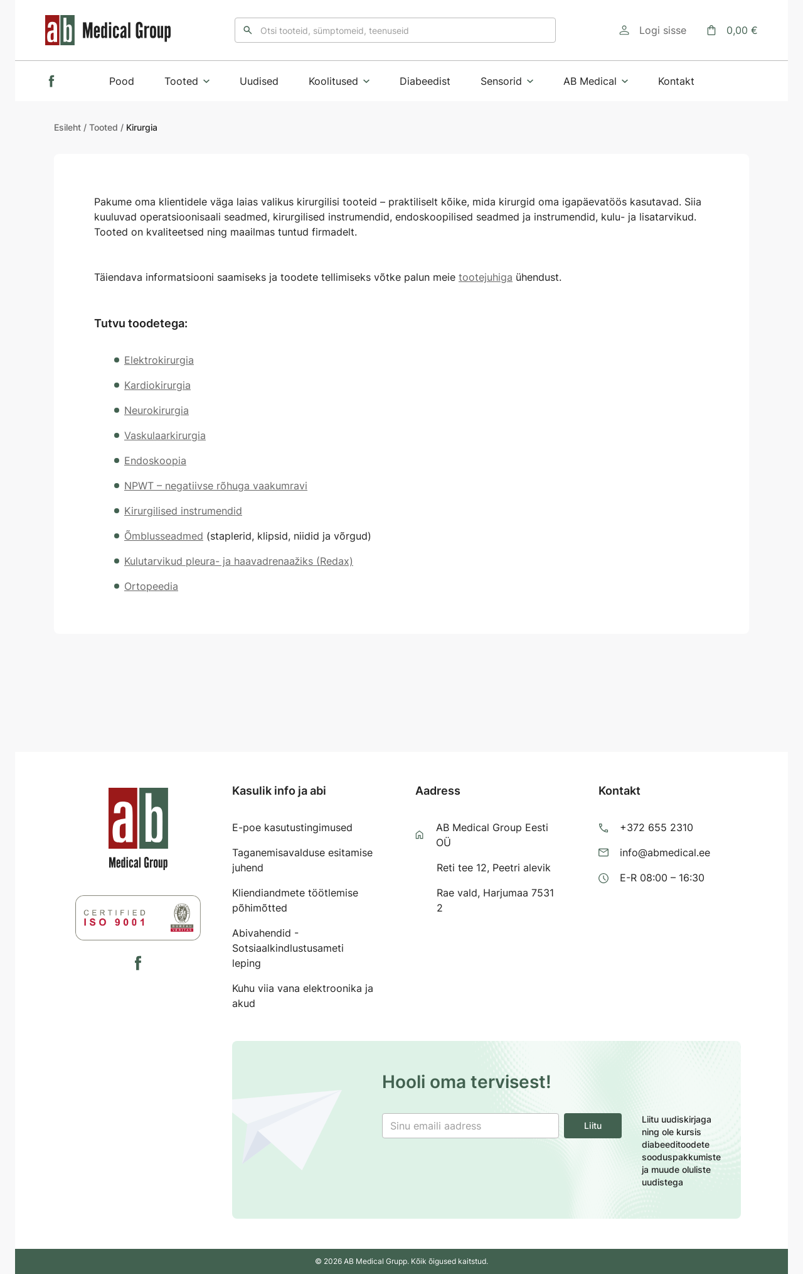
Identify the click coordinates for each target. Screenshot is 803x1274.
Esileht (67, 127)
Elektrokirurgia (159, 360)
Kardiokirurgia (157, 385)
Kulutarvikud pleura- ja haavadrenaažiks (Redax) (238, 561)
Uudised (259, 81)
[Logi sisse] (652, 30)
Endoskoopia (155, 460)
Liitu (593, 1125)
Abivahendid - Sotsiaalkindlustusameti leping (288, 948)
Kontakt (676, 81)
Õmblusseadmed (163, 536)
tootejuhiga (486, 277)
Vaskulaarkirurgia (165, 435)
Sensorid (507, 81)
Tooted (187, 81)
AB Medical (595, 81)
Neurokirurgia (156, 410)
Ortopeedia (151, 586)
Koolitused (339, 81)
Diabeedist (425, 81)
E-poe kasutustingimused (292, 827)
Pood (121, 81)
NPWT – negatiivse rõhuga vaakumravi (215, 485)
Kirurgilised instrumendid (183, 510)
